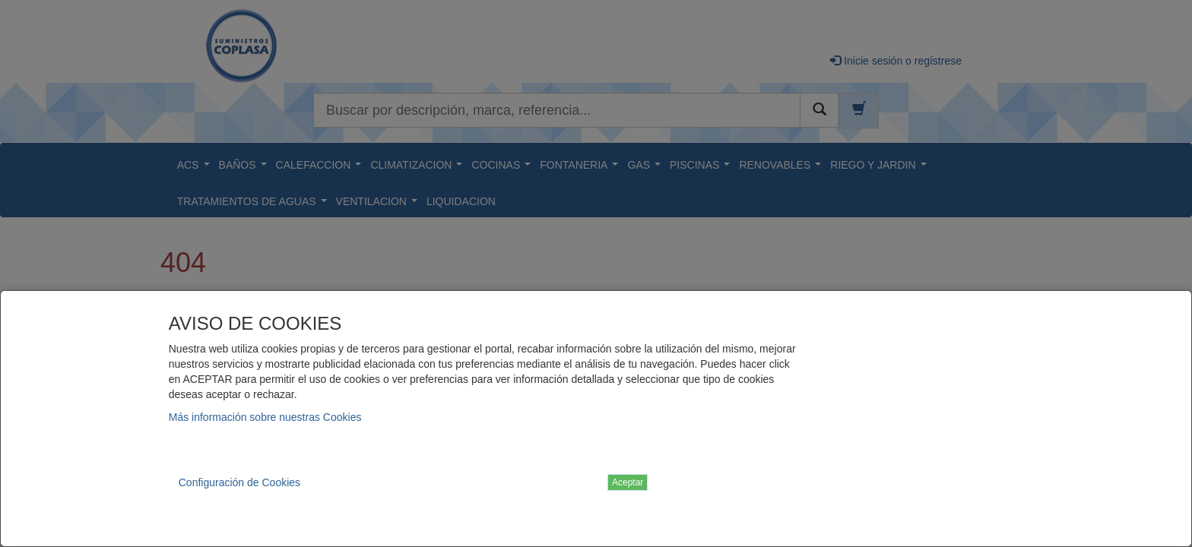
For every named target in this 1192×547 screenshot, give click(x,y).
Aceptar (627, 482)
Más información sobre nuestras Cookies (265, 417)
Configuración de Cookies (239, 482)
